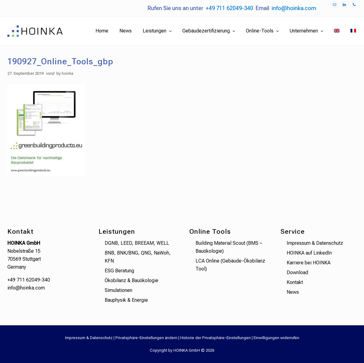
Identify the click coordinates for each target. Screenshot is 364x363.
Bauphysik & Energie (126, 300)
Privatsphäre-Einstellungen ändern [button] (146, 337)
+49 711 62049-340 (229, 8)
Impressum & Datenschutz (315, 243)
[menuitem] (336, 31)
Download (297, 272)
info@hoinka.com (294, 8)
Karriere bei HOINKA (309, 263)
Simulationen (118, 290)
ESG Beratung (119, 271)
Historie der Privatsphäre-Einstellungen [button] (215, 337)
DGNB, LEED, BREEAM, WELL (137, 243)
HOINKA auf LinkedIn (309, 253)
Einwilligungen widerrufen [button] (276, 337)
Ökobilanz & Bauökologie (131, 280)
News (293, 292)
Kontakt (295, 282)
